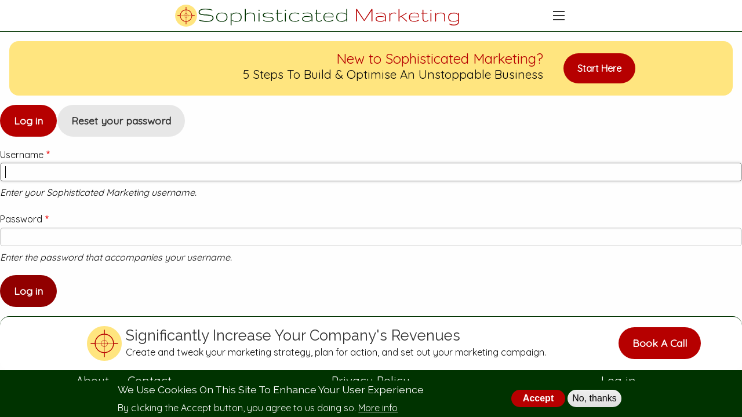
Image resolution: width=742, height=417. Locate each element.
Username (21, 154)
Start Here (599, 68)
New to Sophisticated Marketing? (439, 58)
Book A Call (659, 342)
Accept (538, 398)
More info (378, 407)
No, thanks (594, 398)
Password (21, 219)
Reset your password (121, 120)
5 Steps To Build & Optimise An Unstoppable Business (393, 74)
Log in (35, 125)
